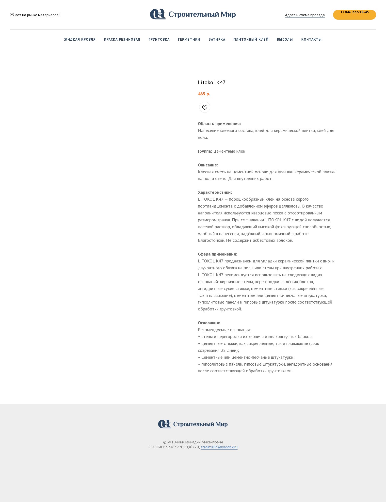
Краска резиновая (122, 39)
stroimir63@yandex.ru (219, 446)
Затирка (217, 39)
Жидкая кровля (80, 39)
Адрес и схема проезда (305, 14)
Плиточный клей (251, 39)
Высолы (285, 39)
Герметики (189, 39)
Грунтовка (159, 39)
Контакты (311, 39)
